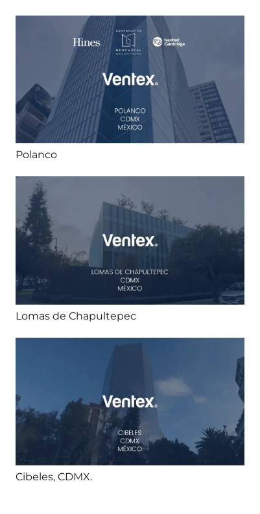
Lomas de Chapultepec (76, 316)
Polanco (36, 154)
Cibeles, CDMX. (54, 477)
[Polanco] (130, 24)
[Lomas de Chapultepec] (130, 185)
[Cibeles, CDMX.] (130, 346)
